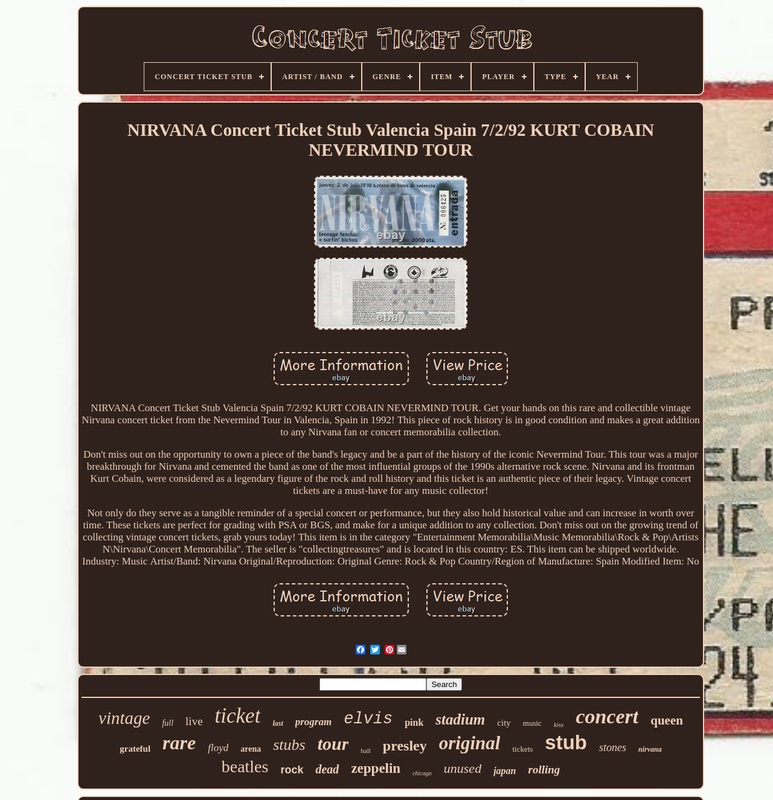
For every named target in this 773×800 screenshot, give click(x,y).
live (194, 721)
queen (666, 720)
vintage (124, 718)
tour (333, 744)
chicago (422, 773)
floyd (218, 748)
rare (179, 743)
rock (291, 770)
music (532, 723)
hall (366, 750)
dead (327, 769)
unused (462, 768)
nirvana (650, 749)
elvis (368, 719)
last (277, 723)
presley (405, 746)
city (504, 723)
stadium (460, 719)
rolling (544, 769)
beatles (245, 766)
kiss (559, 724)
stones (612, 747)
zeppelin (375, 768)
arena (250, 749)
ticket (238, 716)
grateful (135, 749)
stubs (289, 745)
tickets (522, 749)
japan (504, 771)
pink (414, 722)
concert (607, 716)
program (313, 722)
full (167, 723)
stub (566, 742)
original (470, 743)
